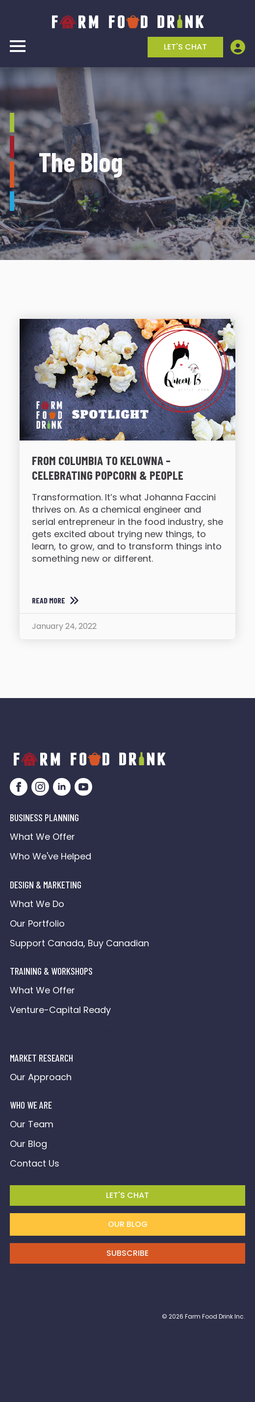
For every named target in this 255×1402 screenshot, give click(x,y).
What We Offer (42, 837)
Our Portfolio (37, 923)
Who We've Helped (50, 856)
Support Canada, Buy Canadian (79, 943)
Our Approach (41, 1077)
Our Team (31, 1124)
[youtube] (83, 787)
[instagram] (40, 787)
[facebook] (18, 787)
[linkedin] (62, 787)
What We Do (37, 904)
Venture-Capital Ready (60, 1010)
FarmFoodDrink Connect (64, 1030)
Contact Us (34, 1163)
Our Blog (28, 1144)
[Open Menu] (18, 46)
